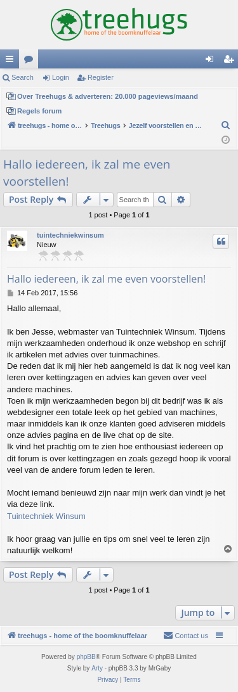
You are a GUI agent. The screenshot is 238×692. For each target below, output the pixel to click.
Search (22, 77)
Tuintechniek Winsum (46, 516)
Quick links (12, 61)
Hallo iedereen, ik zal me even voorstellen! (86, 172)
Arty (97, 668)
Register (101, 77)
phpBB (86, 656)
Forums (31, 61)
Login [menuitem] (212, 61)
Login (60, 77)
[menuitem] (226, 125)
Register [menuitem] (231, 61)
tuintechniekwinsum (70, 235)
